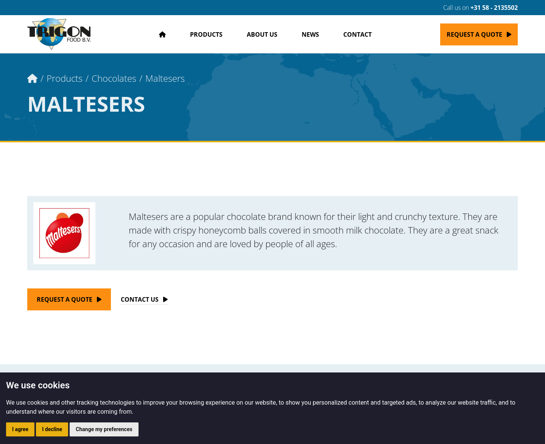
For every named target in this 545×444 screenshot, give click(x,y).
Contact (357, 34)
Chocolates (114, 78)
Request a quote (474, 34)
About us (262, 34)
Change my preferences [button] (104, 429)
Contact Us (140, 299)
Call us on (476, 7)
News (310, 34)
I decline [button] (52, 429)
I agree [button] (20, 429)
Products (206, 34)
